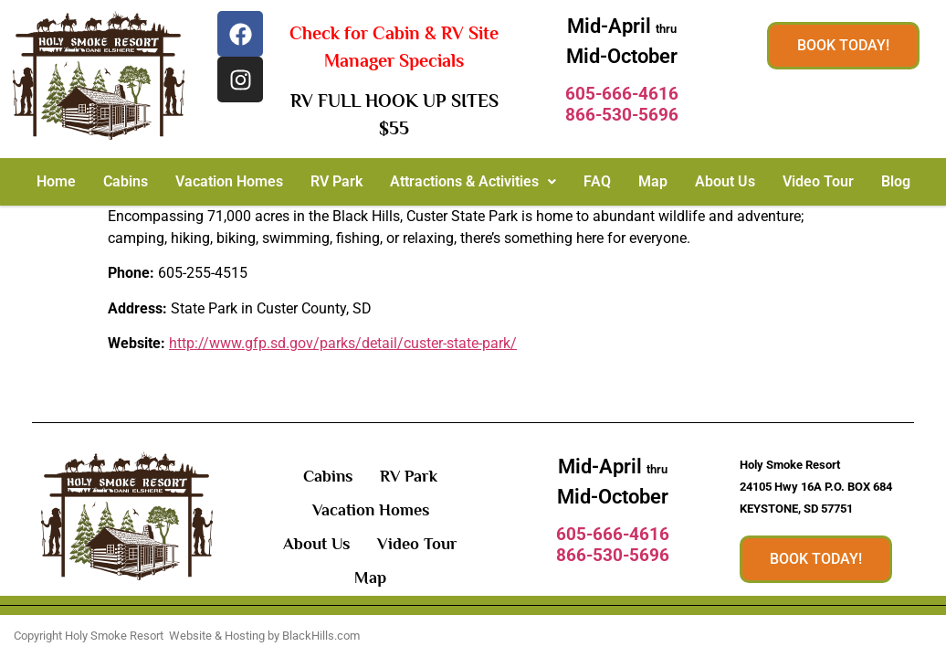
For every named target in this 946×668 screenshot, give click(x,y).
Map (652, 181)
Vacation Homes (229, 181)
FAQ (597, 181)
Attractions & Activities (473, 181)
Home (56, 181)
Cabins (125, 181)
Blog (895, 181)
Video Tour (818, 181)
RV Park (336, 181)
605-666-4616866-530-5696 (621, 104)
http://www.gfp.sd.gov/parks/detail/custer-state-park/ (343, 343)
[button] (473, 181)
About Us (725, 181)
